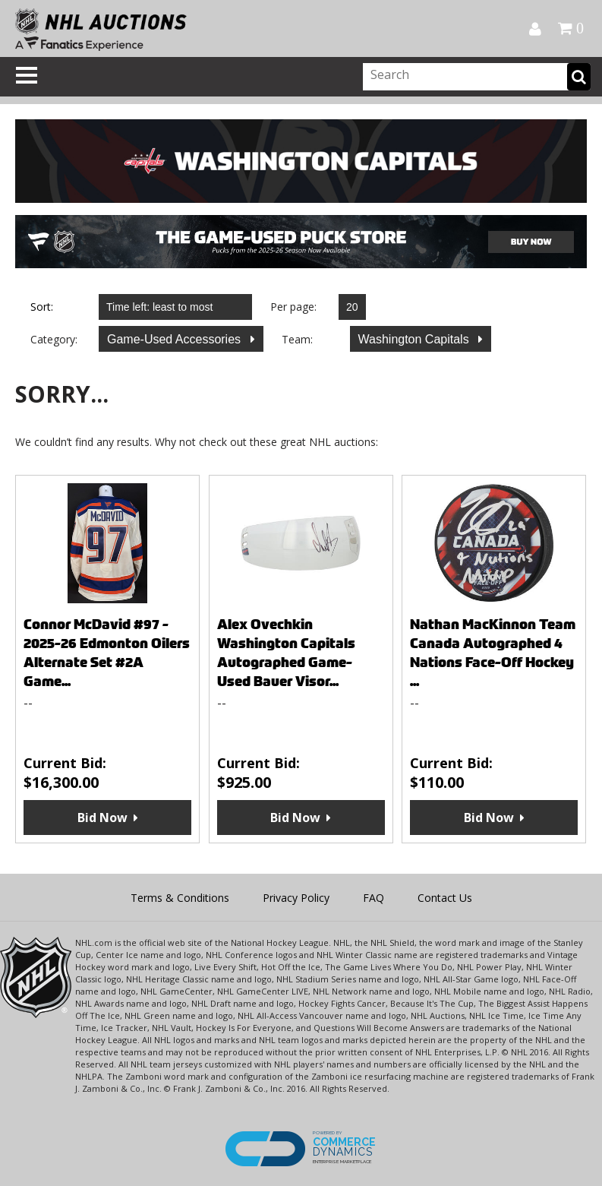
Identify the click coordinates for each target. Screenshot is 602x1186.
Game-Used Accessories (175, 339)
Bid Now (102, 817)
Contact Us (445, 897)
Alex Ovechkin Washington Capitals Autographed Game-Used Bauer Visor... (286, 653)
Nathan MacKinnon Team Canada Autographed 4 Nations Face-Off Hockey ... (492, 653)
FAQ (373, 897)
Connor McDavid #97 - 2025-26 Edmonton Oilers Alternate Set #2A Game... (107, 653)
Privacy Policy (296, 897)
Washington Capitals (415, 339)
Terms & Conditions (180, 897)
